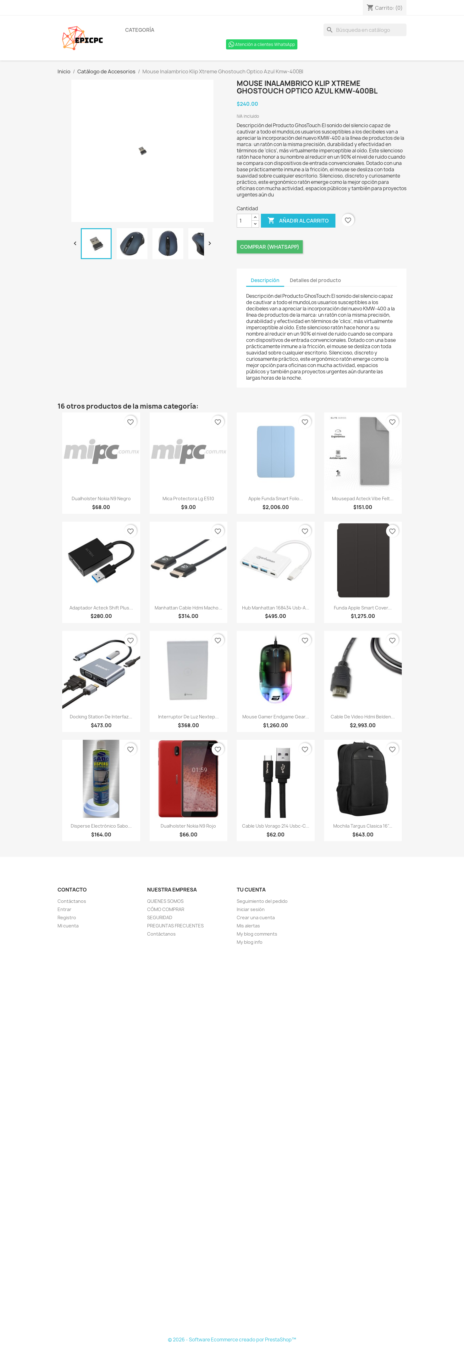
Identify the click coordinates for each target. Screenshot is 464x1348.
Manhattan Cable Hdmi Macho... (188, 608)
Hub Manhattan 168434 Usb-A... (275, 608)
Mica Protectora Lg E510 (188, 498)
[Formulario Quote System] (232, 1141)
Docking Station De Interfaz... (101, 717)
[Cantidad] (244, 221)
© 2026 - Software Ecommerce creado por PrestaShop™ (232, 1339)
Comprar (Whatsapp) (269, 246)
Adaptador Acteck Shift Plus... (101, 608)
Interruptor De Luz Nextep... (188, 717)
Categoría (139, 29)
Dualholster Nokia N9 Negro (101, 498)
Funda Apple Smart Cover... (363, 608)
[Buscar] (364, 30)
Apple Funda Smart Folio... (275, 498)
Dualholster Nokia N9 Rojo (188, 826)
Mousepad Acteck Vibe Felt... (363, 498)
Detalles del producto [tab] (315, 280)
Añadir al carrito (298, 221)
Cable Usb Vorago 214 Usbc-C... (275, 826)
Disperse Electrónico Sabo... (101, 826)
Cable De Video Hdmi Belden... (363, 717)
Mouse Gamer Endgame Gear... (275, 717)
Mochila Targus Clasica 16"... (362, 826)
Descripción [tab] (265, 280)
